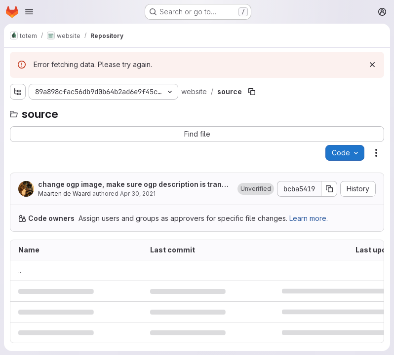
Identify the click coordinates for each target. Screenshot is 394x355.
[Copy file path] (252, 92)
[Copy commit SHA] (329, 189)
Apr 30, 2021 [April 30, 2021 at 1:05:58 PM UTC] (138, 193)
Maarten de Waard (64, 193)
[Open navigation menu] (29, 12)
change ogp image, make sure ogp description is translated (133, 184)
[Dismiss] (372, 65)
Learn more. (308, 218)
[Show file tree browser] (18, 92)
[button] (255, 189)
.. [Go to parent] (19, 270)
